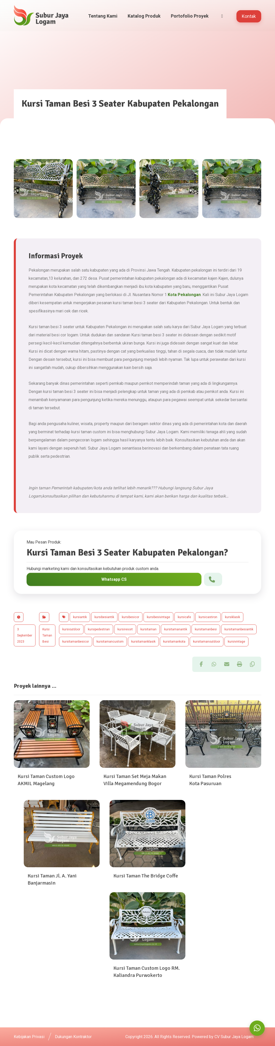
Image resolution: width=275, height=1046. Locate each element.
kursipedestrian (99, 629)
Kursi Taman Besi (47, 635)
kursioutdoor (71, 629)
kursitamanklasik (143, 641)
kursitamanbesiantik (238, 629)
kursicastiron (208, 617)
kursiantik (80, 617)
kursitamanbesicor (75, 641)
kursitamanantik (175, 629)
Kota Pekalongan (184, 294)
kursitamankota (174, 641)
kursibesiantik (104, 617)
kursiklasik (232, 617)
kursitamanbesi (206, 629)
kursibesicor (130, 617)
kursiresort (125, 629)
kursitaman (148, 629)
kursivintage (236, 641)
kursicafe (184, 617)
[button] (201, 664)
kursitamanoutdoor (206, 641)
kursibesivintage (158, 617)
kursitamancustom (110, 641)
